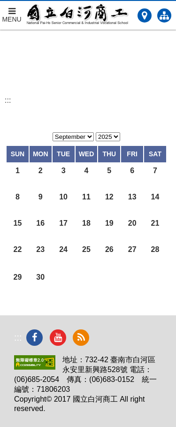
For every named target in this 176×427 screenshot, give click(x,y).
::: (8, 100)
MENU (11, 12)
